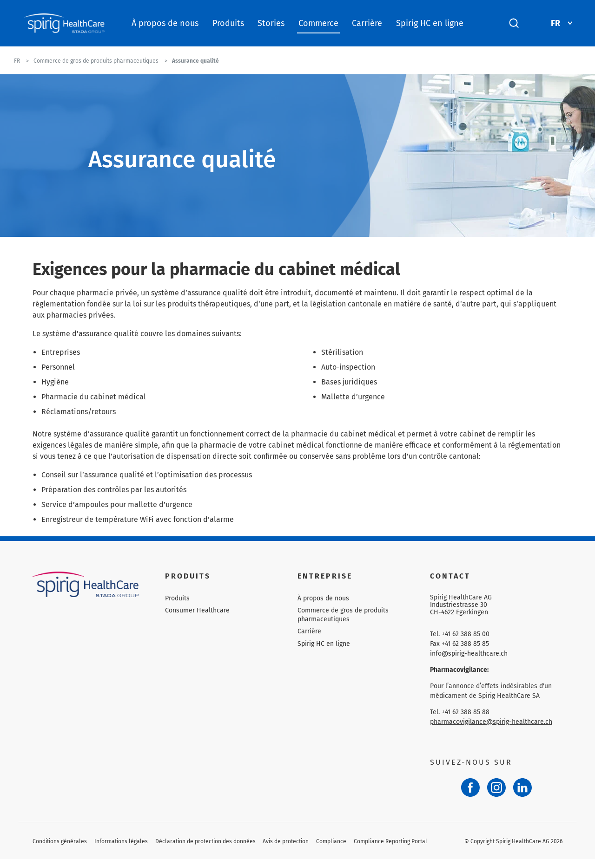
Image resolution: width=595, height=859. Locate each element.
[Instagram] (496, 787)
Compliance (331, 841)
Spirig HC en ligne (429, 23)
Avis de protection (286, 841)
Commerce (318, 23)
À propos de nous (165, 23)
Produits (228, 23)
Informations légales (121, 841)
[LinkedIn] (522, 787)
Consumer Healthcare (197, 610)
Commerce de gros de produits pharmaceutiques (343, 614)
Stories (271, 23)
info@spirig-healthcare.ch (469, 653)
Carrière (367, 23)
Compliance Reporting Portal (390, 841)
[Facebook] (470, 787)
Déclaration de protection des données (205, 841)
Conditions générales (60, 841)
